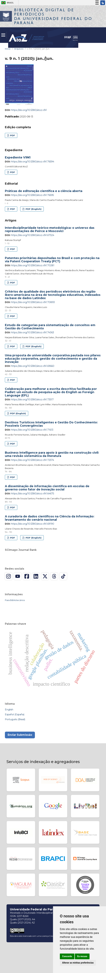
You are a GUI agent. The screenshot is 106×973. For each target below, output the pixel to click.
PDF (12, 135)
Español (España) (14, 714)
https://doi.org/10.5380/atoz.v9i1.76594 (32, 161)
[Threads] (54, 576)
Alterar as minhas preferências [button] (78, 962)
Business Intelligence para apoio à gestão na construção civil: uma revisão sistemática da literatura (52, 454)
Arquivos (18, 48)
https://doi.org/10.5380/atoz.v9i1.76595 (32, 195)
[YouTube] (17, 576)
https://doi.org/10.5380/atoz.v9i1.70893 (33, 302)
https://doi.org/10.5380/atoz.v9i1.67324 (32, 235)
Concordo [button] (67, 956)
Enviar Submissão (20, 734)
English (9, 709)
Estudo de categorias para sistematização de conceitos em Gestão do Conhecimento (50, 326)
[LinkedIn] (35, 576)
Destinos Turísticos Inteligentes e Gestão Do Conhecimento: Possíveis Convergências (51, 424)
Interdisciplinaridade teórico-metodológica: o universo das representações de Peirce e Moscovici (49, 229)
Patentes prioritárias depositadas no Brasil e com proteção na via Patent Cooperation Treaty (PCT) (52, 259)
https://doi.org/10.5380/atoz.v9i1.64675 (32, 493)
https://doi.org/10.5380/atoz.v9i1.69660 (32, 366)
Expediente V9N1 (17, 157)
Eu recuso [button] (82, 956)
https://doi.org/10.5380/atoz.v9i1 (29, 110)
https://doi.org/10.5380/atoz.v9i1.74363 (32, 332)
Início (7, 48)
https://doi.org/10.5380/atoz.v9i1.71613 (32, 429)
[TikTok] (63, 576)
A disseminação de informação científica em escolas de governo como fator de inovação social (47, 487)
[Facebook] (26, 576)
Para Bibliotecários (15, 600)
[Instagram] (8, 576)
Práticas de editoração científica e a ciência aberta (43, 191)
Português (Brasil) (15, 719)
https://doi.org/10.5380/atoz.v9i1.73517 (32, 399)
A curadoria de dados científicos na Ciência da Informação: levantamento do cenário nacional (49, 518)
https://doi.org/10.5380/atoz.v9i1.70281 (32, 265)
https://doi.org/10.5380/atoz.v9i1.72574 (32, 460)
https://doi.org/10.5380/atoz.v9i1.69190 (32, 523)
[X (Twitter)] (45, 576)
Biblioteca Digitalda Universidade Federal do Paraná (53, 16)
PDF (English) (33, 209)
